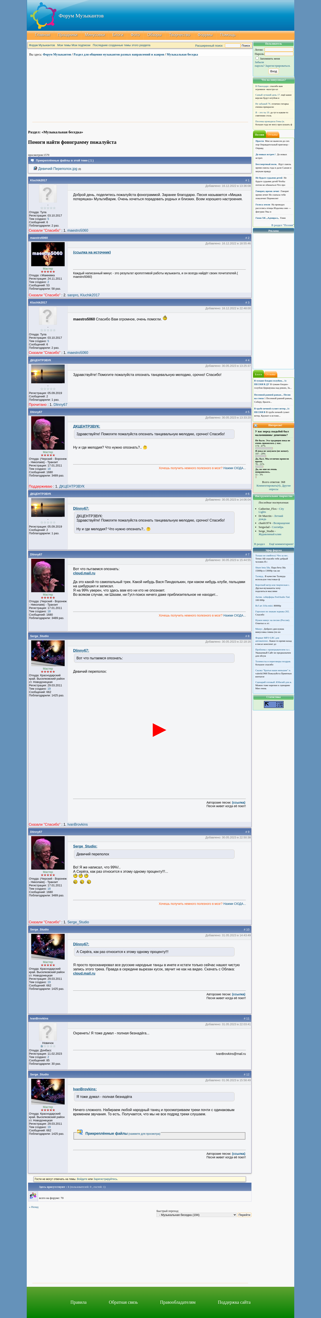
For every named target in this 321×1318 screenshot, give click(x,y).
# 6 (247, 493)
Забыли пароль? (260, 63)
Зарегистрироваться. (277, 65)
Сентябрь (278, 527)
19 (49, 688)
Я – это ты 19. (262, 112)
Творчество (179, 35)
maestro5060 (77, 230)
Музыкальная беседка (182, 54)
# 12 (246, 1074)
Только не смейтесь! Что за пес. (271, 555)
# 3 (247, 302)
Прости (260, 141)
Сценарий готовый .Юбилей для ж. (273, 682)
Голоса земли (263, 204)
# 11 (246, 1018)
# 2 (247, 237)
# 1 (247, 180)
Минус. (259, 628)
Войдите (82, 1179)
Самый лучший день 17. (268, 94)
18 (49, 468)
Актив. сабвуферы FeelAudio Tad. (272, 597)
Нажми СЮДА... (234, 468)
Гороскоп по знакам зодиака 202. (272, 611)
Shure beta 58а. (263, 567)
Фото (135, 35)
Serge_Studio (39, 636)
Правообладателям (177, 1302)
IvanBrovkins (77, 824)
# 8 (247, 636)
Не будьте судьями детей (269, 177)
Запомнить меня (268, 58)
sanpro (72, 295)
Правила (78, 1302)
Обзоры (154, 35)
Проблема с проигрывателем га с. (272, 649)
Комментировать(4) (268, 485)
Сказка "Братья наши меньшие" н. (273, 670)
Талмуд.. (259, 576)
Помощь (228, 35)
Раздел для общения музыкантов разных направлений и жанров (119, 54)
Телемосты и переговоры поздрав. (273, 661)
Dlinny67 (60, 404)
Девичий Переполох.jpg (57, 169)
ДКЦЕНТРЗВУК (40, 360)
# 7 (247, 554)
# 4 (247, 360)
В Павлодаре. (262, 86)
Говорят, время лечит (268, 191)
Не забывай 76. (263, 103)
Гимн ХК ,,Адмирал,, (267, 218)
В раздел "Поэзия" (282, 225)
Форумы (205, 35)
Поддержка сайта (234, 1302)
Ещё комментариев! (281, 544)
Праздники (68, 35)
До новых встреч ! (266, 154)
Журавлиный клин (270, 534)
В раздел (259, 544)
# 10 (246, 929)
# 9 (247, 831)
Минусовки (95, 35)
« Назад (33, 1207)
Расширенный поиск (208, 45)
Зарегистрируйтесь (105, 1179)
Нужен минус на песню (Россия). (272, 620)
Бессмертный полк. (266, 164)
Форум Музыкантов (42, 45)
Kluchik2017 (38, 180)
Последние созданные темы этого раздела (121, 45)
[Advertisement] (140, 89)
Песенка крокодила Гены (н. (270, 121)
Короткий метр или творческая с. (272, 585)
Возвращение (281, 523)
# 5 (247, 412)
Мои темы (64, 45)
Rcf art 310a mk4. (264, 605)
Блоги (117, 35)
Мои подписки (81, 45)
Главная (42, 35)
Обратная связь (123, 1302)
